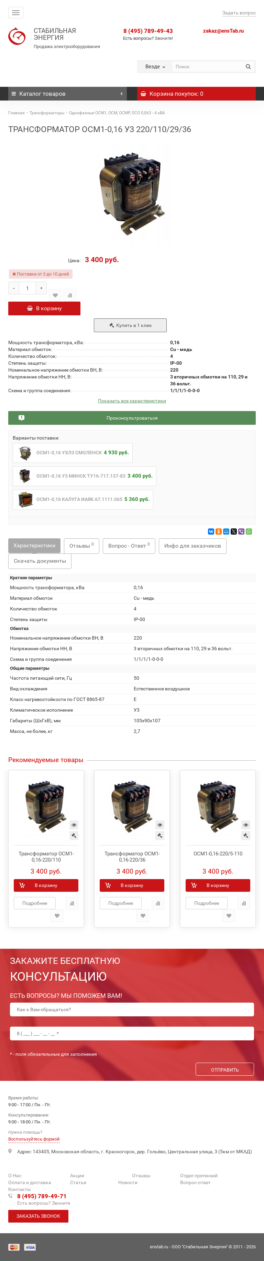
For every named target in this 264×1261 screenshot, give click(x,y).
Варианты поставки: (36, 440)
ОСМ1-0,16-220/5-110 (218, 856)
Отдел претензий (199, 1176)
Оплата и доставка (29, 1183)
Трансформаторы (47, 112)
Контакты (19, 1189)
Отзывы (81, 547)
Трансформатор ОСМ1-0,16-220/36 (132, 859)
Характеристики (34, 547)
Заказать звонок (38, 1216)
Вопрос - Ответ (129, 547)
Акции (77, 1176)
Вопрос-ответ (195, 1183)
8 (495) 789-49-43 (148, 30)
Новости (128, 1183)
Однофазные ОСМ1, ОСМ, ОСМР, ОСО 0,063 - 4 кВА (117, 112)
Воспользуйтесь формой (34, 1139)
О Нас (14, 1176)
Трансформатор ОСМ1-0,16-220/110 (46, 859)
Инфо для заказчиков (192, 548)
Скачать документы (40, 563)
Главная (16, 112)
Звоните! (164, 38)
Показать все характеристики (132, 403)
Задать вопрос (239, 12)
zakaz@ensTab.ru (223, 31)
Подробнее (34, 905)
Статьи (78, 1183)
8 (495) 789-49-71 (42, 1196)
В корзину (44, 308)
